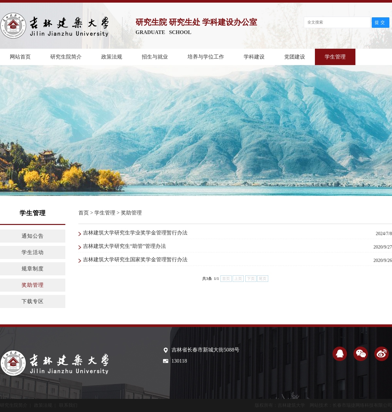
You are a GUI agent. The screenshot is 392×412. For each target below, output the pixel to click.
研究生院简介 (66, 57)
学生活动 (33, 252)
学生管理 (335, 57)
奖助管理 (33, 285)
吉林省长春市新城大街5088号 (205, 349)
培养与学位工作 (206, 57)
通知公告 (33, 236)
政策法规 (111, 57)
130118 (179, 361)
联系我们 (68, 405)
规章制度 (33, 268)
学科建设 (254, 57)
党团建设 (294, 57)
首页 (83, 212)
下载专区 (33, 301)
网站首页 (20, 57)
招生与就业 (155, 57)
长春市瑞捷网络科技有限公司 (362, 405)
